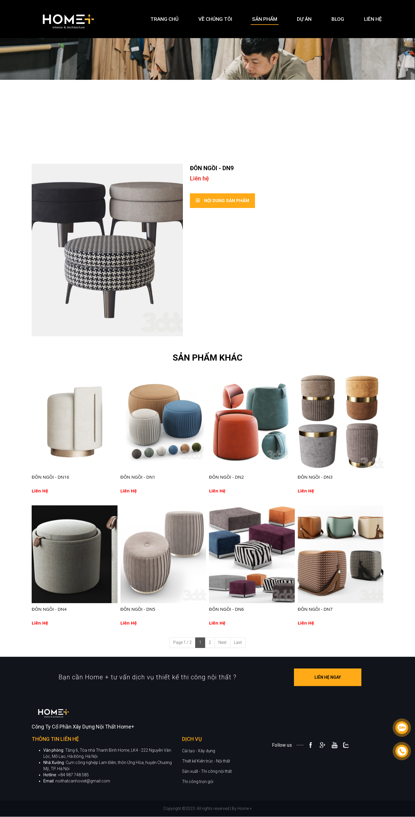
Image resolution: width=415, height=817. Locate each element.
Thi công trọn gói (197, 791)
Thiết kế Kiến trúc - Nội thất (206, 771)
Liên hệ (373, 19)
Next (222, 642)
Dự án (304, 19)
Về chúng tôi (215, 19)
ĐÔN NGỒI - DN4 (49, 609)
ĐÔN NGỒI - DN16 (50, 477)
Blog (337, 19)
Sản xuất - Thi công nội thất (207, 781)
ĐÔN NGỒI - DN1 (137, 477)
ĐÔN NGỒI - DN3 (315, 477)
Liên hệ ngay (338, 677)
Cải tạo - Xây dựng (198, 761)
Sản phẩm (264, 19)
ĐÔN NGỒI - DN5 (137, 609)
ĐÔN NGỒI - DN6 (226, 609)
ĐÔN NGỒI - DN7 (315, 609)
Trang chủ (164, 19)
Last (238, 642)
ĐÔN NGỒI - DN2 (226, 477)
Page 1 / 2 (182, 642)
